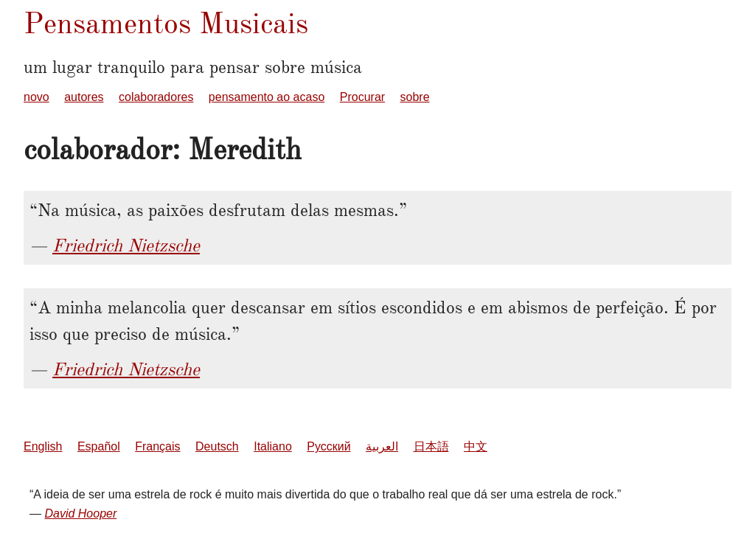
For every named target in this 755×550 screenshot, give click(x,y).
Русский (328, 446)
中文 (475, 446)
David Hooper (80, 513)
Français (157, 446)
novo (36, 97)
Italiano (273, 446)
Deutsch (217, 446)
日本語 (431, 446)
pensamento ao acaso (266, 97)
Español (98, 446)
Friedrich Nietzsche (126, 245)
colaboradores (156, 97)
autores (83, 97)
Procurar (362, 97)
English (43, 446)
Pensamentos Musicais (166, 23)
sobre (415, 97)
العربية (382, 446)
